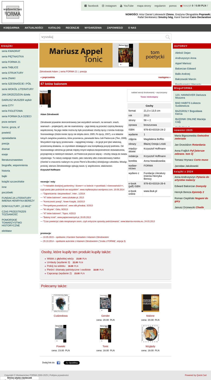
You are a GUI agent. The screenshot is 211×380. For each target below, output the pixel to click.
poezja (5, 143)
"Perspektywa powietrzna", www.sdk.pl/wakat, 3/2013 (68, 205)
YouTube (129, 5)
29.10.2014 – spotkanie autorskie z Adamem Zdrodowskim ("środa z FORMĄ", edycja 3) (84, 241)
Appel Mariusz (183, 63)
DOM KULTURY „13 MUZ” (16, 206)
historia (6, 170)
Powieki (60, 346)
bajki (4, 176)
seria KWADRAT (11, 51)
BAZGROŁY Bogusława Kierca (188, 112)
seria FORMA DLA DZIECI (16, 116)
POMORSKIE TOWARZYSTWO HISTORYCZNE (12, 222)
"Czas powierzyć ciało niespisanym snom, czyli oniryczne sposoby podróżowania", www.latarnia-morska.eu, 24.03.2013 (99, 221)
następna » (164, 77)
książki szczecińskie (13, 181)
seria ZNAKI (8, 78)
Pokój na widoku (56, 266)
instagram (111, 5)
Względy (150, 346)
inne (4, 187)
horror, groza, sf (11, 127)
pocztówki (7, 192)
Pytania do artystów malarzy (192, 178)
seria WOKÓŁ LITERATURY (18, 89)
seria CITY (8, 105)
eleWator (7, 230)
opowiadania (9, 138)
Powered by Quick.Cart (196, 375)
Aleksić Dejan (183, 52)
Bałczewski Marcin (185, 79)
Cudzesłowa (61, 315)
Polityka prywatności (59, 375)
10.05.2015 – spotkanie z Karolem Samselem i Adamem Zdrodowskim (76, 237)
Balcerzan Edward (185, 68)
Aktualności (34, 27)
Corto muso (201, 159)
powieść (6, 132)
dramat (6, 149)
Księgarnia (11, 27)
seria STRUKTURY (12, 72)
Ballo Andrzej (182, 73)
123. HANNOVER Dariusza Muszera (190, 96)
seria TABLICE (10, 67)
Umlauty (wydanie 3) (58, 262)
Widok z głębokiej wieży (60, 258)
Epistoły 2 (198, 192)
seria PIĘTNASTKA (13, 56)
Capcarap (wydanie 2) (59, 273)
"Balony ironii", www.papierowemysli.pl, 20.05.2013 (67, 217)
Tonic (105, 346)
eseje (5, 154)
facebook (93, 5)
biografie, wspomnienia (15, 165)
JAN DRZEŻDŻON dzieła (16, 94)
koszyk (187, 5)
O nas (132, 27)
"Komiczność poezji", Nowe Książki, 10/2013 (64, 201)
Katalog (54, 27)
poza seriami (9, 121)
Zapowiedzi (115, 27)
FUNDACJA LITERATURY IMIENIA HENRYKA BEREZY (18, 199)
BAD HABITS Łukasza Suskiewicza (187, 104)
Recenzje (72, 27)
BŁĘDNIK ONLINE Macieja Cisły (190, 120)
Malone (150, 315)
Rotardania (198, 144)
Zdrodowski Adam (49, 71)
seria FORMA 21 (11, 62)
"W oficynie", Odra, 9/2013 (55, 209)
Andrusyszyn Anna (185, 58)
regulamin (160, 5)
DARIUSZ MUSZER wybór (17, 100)
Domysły (201, 186)
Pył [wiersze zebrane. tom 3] (189, 152)
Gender (105, 315)
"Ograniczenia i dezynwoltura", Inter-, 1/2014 (64, 193)
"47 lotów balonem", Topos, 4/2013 (59, 213)
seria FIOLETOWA (12, 110)
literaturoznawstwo (12, 159)
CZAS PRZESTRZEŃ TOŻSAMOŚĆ (14, 213)
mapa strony (144, 5)
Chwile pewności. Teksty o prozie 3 (191, 209)
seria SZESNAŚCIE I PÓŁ (16, 83)
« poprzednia (47, 77)
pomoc (173, 5)
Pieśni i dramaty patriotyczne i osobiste (69, 269)
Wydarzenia (93, 27)
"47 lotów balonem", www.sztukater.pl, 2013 (63, 197)
